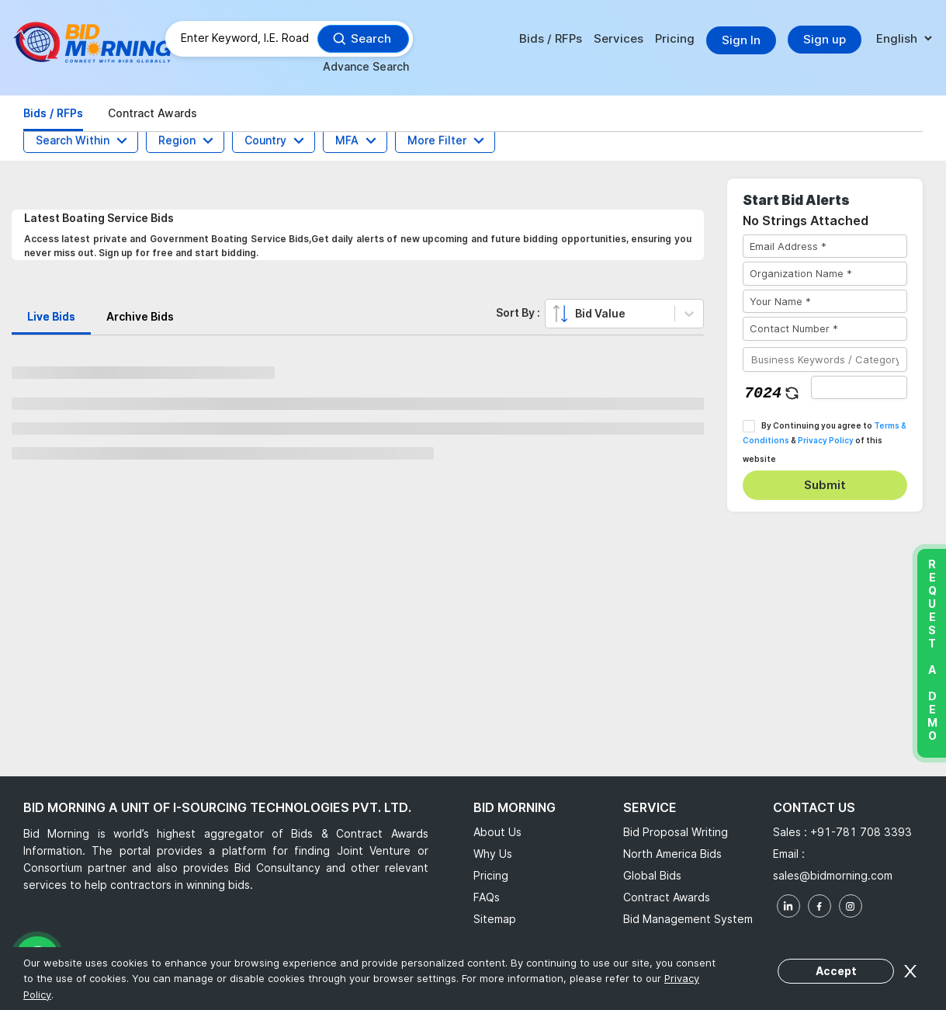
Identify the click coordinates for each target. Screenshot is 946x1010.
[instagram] (850, 906)
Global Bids (652, 875)
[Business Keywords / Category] (825, 359)
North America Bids (672, 853)
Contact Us (814, 807)
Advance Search (366, 66)
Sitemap (494, 918)
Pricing (675, 38)
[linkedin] (788, 906)
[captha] (859, 387)
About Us (497, 831)
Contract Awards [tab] (152, 113)
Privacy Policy (826, 440)
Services (618, 38)
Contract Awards (666, 897)
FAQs (486, 897)
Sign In (741, 40)
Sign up (824, 39)
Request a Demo (931, 649)
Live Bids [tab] (51, 316)
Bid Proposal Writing (675, 831)
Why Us (492, 853)
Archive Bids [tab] (140, 316)
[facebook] (819, 906)
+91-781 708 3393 (861, 831)
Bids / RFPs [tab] (53, 113)
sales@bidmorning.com (832, 875)
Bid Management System (688, 918)
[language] (903, 39)
